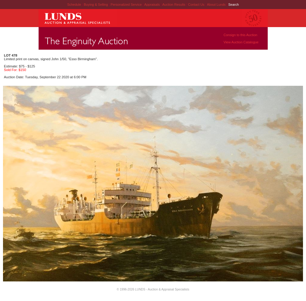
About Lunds (216, 4)
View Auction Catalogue (241, 42)
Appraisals (152, 4)
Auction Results (174, 4)
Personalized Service (127, 4)
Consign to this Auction (240, 35)
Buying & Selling (96, 4)
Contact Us (196, 4)
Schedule (74, 4)
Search (233, 4)
